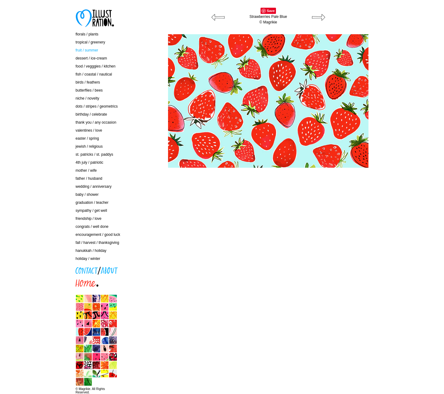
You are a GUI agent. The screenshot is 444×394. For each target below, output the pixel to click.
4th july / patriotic (89, 162)
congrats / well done (92, 226)
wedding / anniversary (94, 186)
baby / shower (87, 194)
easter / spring (87, 138)
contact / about (44, 269)
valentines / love (89, 130)
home (37, 281)
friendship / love (88, 218)
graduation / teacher (92, 202)
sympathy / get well (91, 210)
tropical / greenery (90, 42)
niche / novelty (87, 98)
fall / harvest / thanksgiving (97, 242)
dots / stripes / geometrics (97, 106)
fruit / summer (87, 50)
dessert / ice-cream (91, 58)
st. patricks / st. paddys (94, 154)
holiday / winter (88, 259)
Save (271, 11)
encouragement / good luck (98, 234)
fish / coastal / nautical (94, 74)
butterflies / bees (89, 90)
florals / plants (87, 34)
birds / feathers (88, 82)
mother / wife (86, 170)
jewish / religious (89, 146)
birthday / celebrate (91, 114)
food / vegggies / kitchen (95, 66)
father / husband (89, 178)
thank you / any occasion (96, 122)
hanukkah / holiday (91, 250)
